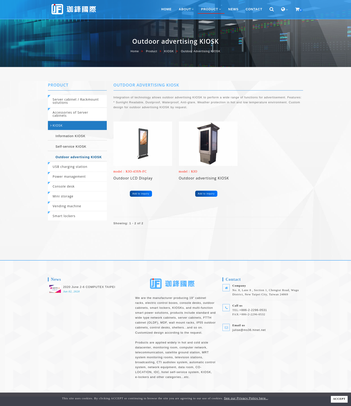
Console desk (64, 186)
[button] (271, 9)
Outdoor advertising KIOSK (79, 157)
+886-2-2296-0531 (253, 310)
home (135, 51)
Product (151, 51)
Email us (238, 325)
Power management (69, 176)
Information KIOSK (71, 136)
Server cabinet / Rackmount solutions (76, 101)
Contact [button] (254, 9)
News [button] (233, 9)
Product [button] (211, 9)
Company (239, 285)
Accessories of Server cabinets (70, 114)
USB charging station (70, 166)
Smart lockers (64, 216)
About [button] (186, 9)
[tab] (77, 101)
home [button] (166, 9)
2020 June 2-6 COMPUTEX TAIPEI (89, 287)
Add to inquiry (141, 193)
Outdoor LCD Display (133, 178)
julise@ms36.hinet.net (249, 330)
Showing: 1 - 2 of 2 (128, 223)
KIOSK (169, 51)
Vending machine (67, 206)
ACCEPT (339, 398)
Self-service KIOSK (71, 146)
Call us (237, 305)
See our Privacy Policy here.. (246, 398)
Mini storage (63, 196)
